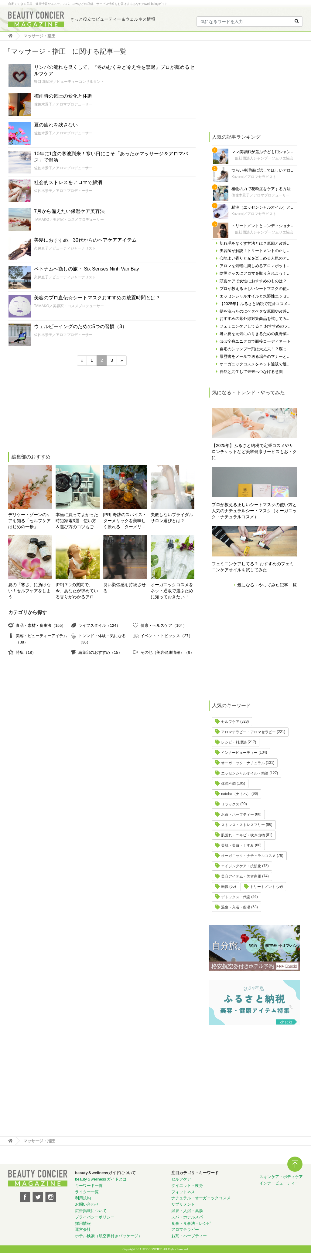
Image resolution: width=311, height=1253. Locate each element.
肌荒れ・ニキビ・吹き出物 (243, 835)
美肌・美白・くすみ (237, 845)
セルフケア (230, 722)
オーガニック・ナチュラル (243, 763)
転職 (224, 887)
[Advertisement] (53, 410)
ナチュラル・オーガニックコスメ (201, 1198)
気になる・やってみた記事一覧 (267, 585)
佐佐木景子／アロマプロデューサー (63, 104)
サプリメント (183, 1204)
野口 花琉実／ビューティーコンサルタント (69, 81)
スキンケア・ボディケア (281, 1176)
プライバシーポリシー (94, 1217)
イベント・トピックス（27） (166, 635)
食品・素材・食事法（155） (41, 625)
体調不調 (228, 783)
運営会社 (83, 1229)
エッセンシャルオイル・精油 (244, 773)
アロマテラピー (185, 1229)
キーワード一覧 (89, 1185)
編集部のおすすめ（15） (100, 652)
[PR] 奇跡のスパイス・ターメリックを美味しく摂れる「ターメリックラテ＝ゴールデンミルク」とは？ (125, 521)
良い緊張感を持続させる (124, 587)
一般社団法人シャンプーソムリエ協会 (262, 158)
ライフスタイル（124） (99, 625)
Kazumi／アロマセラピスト (253, 177)
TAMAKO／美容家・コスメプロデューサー (69, 219)
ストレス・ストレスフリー (243, 825)
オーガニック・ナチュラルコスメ (248, 856)
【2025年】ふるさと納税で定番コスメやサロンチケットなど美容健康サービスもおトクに (254, 451)
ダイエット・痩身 (187, 1185)
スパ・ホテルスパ (187, 1217)
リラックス (230, 804)
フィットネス (183, 1192)
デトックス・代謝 (235, 897)
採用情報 (83, 1223)
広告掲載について (91, 1210)
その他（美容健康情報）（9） (167, 652)
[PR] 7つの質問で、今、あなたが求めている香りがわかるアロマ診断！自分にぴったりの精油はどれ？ (77, 591)
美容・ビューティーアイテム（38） (41, 638)
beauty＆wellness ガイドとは (101, 1179)
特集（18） (26, 652)
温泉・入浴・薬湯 (235, 907)
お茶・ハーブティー (237, 814)
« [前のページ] (82, 360)
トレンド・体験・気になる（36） (102, 638)
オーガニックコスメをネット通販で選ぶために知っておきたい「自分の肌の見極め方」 (172, 591)
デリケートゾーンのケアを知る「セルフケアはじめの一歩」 (29, 520)
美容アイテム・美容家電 (241, 876)
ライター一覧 (87, 1192)
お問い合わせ (87, 1204)
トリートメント (262, 887)
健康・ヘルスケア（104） (163, 625)
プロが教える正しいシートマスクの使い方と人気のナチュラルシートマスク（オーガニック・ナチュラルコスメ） (254, 510)
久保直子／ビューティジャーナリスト (65, 248)
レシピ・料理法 (234, 742)
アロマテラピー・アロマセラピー (248, 732)
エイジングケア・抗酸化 (241, 866)
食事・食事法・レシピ (191, 1223)
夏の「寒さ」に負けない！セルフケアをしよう (29, 590)
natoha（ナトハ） (236, 794)
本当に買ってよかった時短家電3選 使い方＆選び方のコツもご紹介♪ (77, 521)
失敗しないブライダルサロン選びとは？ (172, 517)
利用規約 (83, 1198)
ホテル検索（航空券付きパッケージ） (108, 1236)
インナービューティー (239, 753)
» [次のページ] (122, 360)
